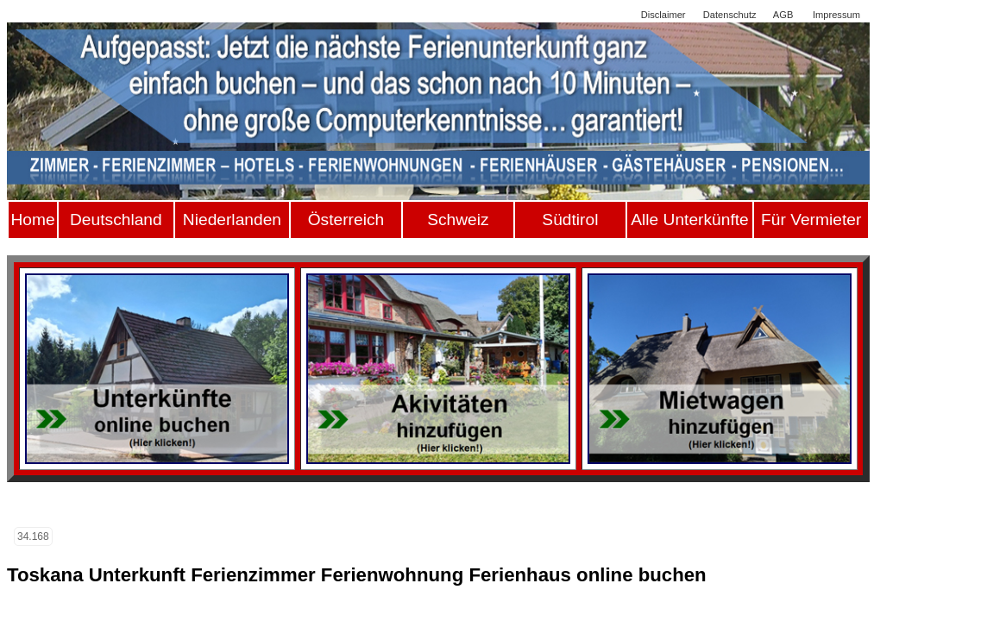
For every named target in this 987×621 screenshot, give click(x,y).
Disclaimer (663, 14)
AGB (783, 14)
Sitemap (606, 14)
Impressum (836, 14)
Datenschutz (730, 14)
